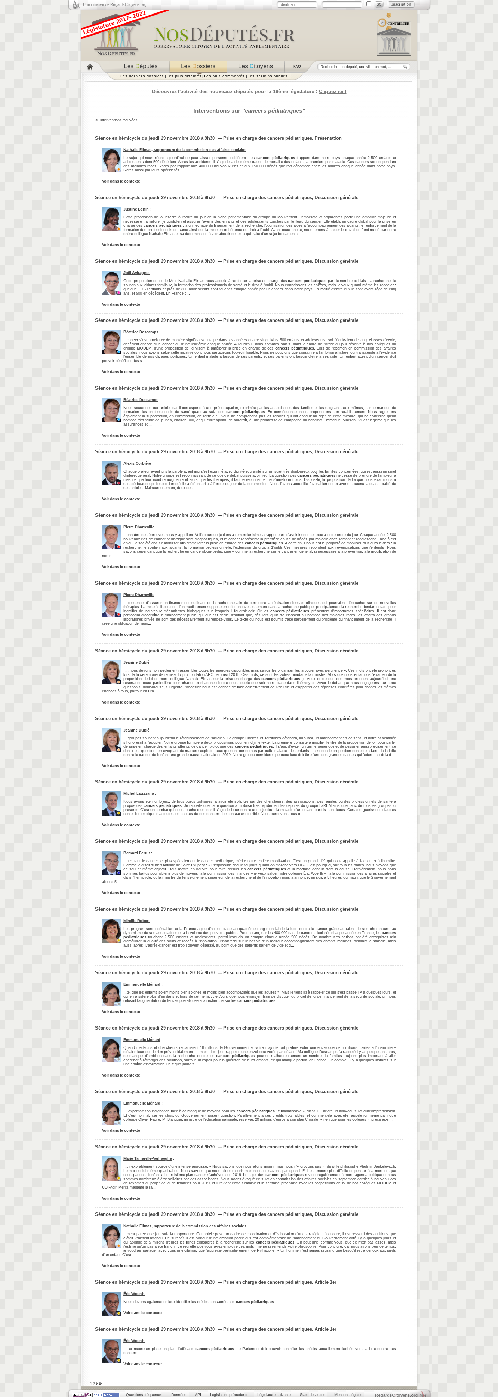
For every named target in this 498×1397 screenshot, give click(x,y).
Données (178, 1395)
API (198, 1395)
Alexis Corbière (137, 463)
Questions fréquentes (144, 1395)
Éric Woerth (134, 1294)
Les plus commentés (224, 76)
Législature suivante (274, 1395)
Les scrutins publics (268, 76)
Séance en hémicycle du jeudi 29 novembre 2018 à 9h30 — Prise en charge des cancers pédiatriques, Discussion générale (226, 197)
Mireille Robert (136, 921)
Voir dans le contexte (121, 181)
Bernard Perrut (136, 853)
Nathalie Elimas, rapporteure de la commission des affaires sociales (184, 150)
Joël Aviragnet (136, 273)
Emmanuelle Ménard (141, 984)
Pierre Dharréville (138, 527)
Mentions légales (348, 1395)
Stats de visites (312, 1395)
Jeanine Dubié (136, 662)
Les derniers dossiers (142, 76)
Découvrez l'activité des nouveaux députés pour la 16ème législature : (249, 91)
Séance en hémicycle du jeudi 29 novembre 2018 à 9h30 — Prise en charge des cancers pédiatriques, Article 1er (215, 1282)
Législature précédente (229, 1395)
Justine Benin (136, 209)
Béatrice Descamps (140, 332)
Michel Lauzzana (138, 793)
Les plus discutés (184, 76)
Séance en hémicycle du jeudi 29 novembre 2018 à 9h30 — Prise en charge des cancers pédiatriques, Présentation (218, 138)
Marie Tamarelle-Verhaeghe (147, 1158)
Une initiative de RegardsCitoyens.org (114, 4)
